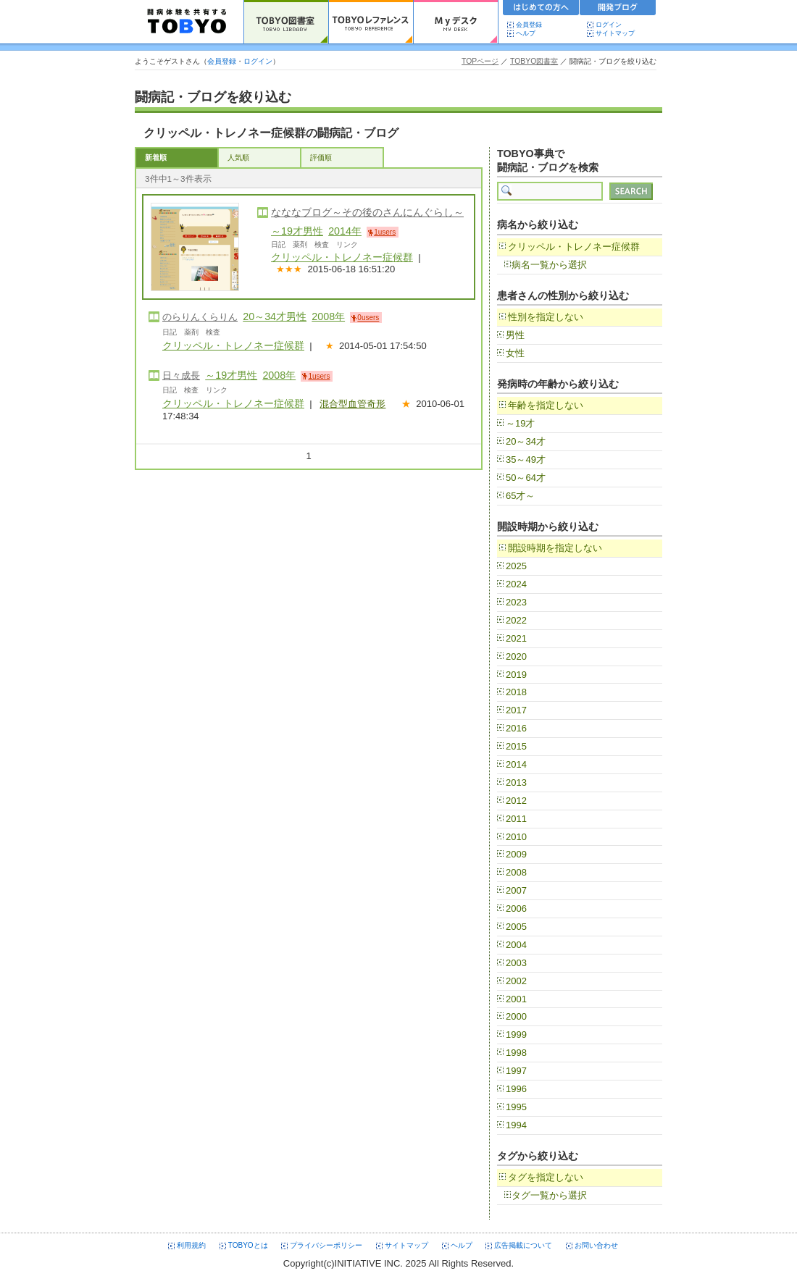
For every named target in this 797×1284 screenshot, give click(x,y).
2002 (516, 980)
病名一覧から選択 (549, 264)
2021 (516, 638)
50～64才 (526, 477)
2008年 (328, 316)
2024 (516, 584)
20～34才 (526, 441)
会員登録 (529, 24)
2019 (516, 674)
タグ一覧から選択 (549, 1195)
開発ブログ (618, 9)
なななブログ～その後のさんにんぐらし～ (367, 212)
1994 (516, 1125)
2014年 (345, 231)
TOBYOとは (248, 1245)
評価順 (321, 157)
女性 (515, 353)
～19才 (520, 423)
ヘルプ (529, 33)
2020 (516, 656)
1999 (516, 1034)
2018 (516, 692)
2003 (516, 962)
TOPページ (480, 61)
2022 (516, 620)
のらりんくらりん (200, 316)
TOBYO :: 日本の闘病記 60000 (187, 21)
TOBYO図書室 (534, 61)
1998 (516, 1052)
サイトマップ (615, 33)
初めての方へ (541, 9)
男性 (515, 335)
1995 (516, 1107)
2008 (516, 872)
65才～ (520, 495)
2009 (516, 854)
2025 (516, 566)
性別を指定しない (545, 316)
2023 (516, 602)
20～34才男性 (274, 316)
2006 (516, 908)
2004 (516, 944)
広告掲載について (523, 1245)
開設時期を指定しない (555, 547)
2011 (516, 818)
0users (368, 318)
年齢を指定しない (545, 405)
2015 (516, 746)
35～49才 (526, 459)
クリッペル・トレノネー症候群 (342, 257)
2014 (516, 764)
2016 (516, 728)
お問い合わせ (596, 1245)
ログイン (609, 24)
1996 (516, 1088)
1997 (516, 1070)
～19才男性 (297, 231)
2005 (516, 926)
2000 (516, 1016)
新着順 (156, 157)
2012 (516, 800)
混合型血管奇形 (352, 403)
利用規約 (191, 1245)
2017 (516, 710)
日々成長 (181, 375)
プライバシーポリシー (326, 1245)
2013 (516, 782)
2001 (516, 999)
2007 (516, 890)
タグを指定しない (545, 1177)
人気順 (238, 157)
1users (385, 232)
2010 (516, 836)
